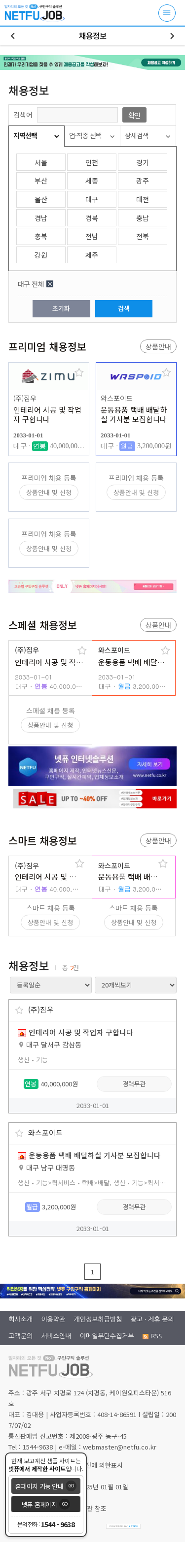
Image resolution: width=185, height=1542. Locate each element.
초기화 (61, 308)
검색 (124, 308)
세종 (91, 180)
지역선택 (25, 135)
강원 (41, 255)
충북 (41, 236)
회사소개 (20, 1319)
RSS (152, 1336)
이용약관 (53, 1319)
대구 (91, 199)
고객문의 (20, 1336)
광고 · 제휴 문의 (152, 1319)
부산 (41, 180)
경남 (41, 218)
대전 (142, 199)
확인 (134, 115)
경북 (91, 218)
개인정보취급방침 (98, 1319)
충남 (142, 218)
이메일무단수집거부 (107, 1336)
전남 (91, 236)
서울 (41, 162)
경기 (142, 162)
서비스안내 (56, 1336)
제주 (91, 255)
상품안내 (158, 346)
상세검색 (136, 135)
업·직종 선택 (85, 135)
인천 (91, 162)
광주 (142, 180)
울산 (41, 199)
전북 (142, 236)
